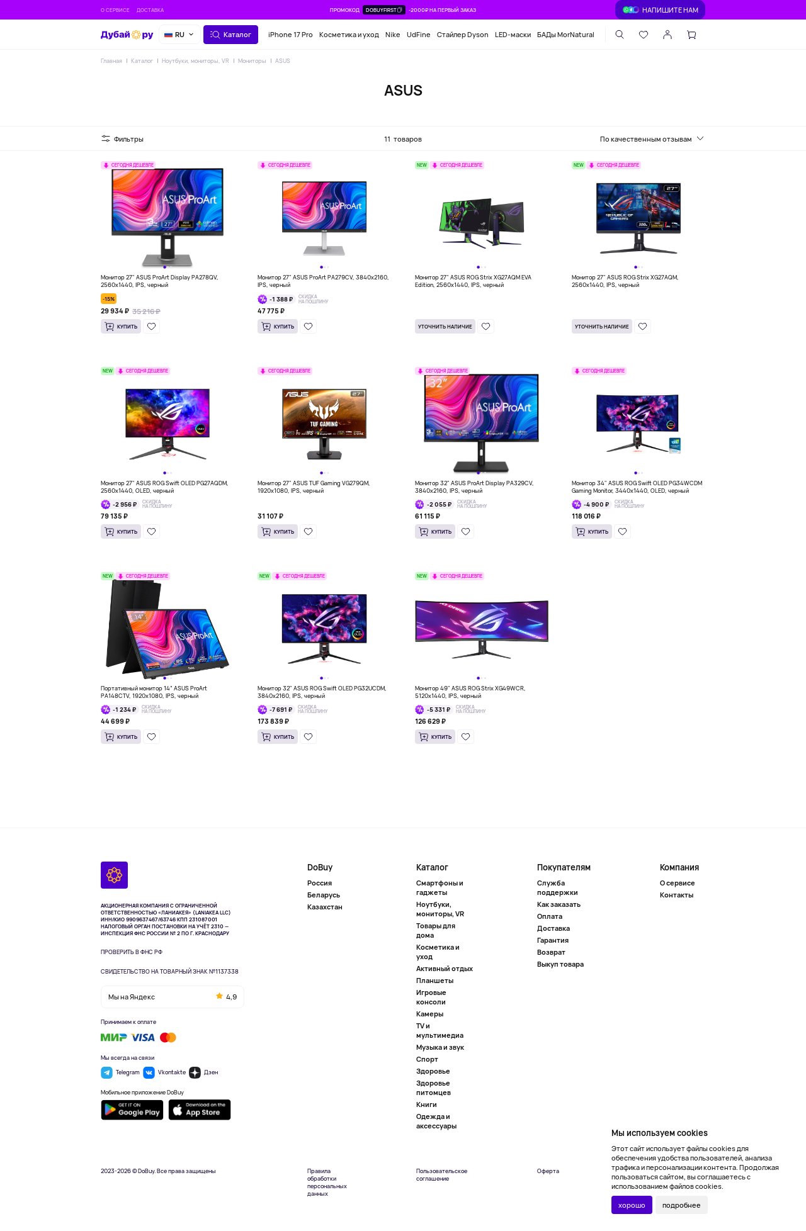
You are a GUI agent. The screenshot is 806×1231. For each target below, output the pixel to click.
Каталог (142, 61)
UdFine (419, 34)
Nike (392, 34)
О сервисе (115, 9)
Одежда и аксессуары (436, 1120)
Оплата (549, 916)
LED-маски (513, 34)
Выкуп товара (560, 964)
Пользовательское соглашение (441, 1175)
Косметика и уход (349, 34)
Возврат (551, 952)
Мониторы (252, 61)
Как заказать (559, 904)
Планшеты (434, 980)
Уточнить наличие (445, 326)
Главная (111, 61)
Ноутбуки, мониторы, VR (195, 61)
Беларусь (323, 894)
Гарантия (553, 940)
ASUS (282, 61)
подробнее (681, 1205)
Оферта (548, 1171)
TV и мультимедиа (439, 1030)
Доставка (150, 9)
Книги (426, 1104)
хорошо (631, 1205)
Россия (319, 882)
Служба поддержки (557, 887)
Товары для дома (435, 930)
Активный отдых (444, 968)
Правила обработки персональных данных (327, 1182)
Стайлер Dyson (463, 34)
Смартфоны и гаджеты (439, 887)
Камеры (429, 1013)
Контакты (676, 894)
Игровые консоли (431, 996)
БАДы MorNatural (565, 34)
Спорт (427, 1059)
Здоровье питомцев (433, 1087)
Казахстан (325, 906)
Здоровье (433, 1071)
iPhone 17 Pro (290, 34)
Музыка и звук (440, 1047)
